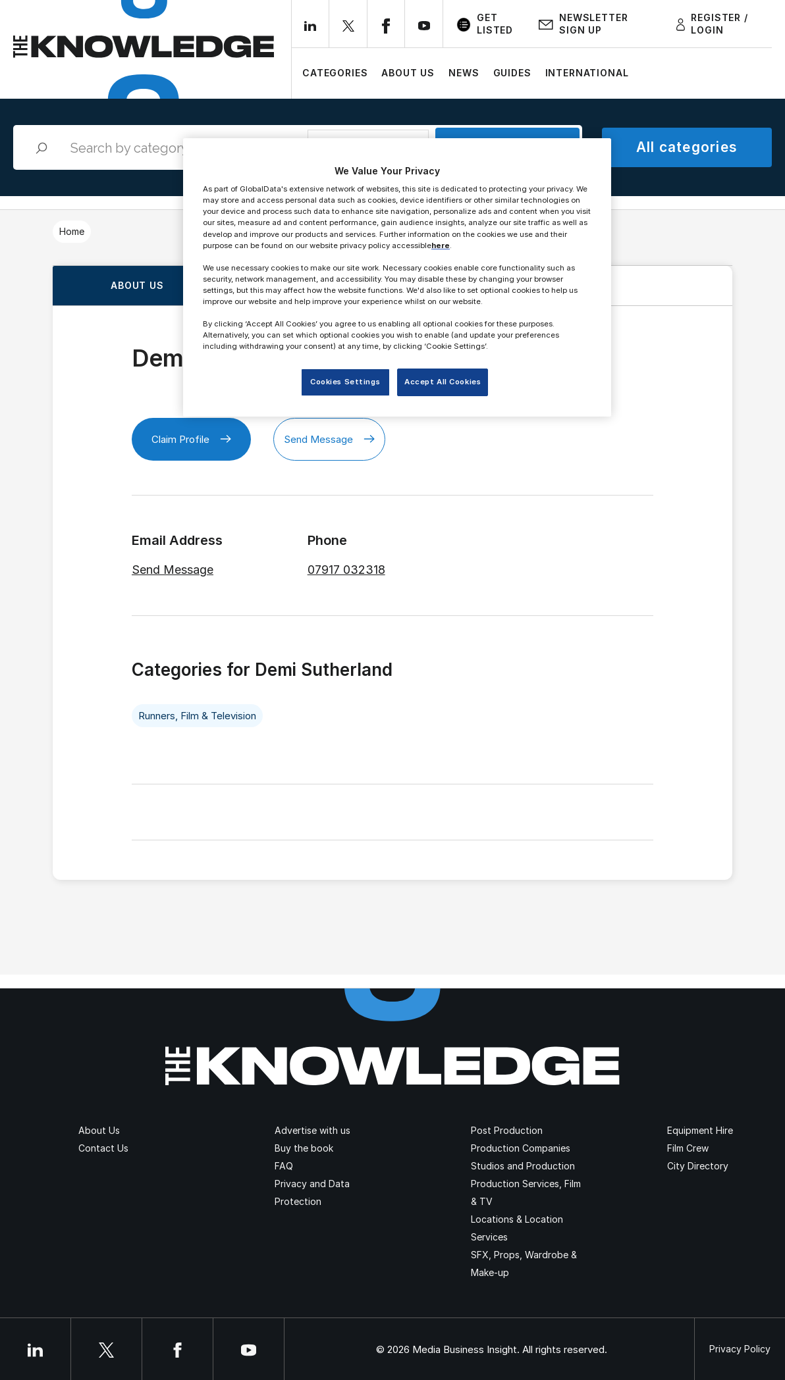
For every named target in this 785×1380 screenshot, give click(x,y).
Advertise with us (312, 1130)
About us (137, 285)
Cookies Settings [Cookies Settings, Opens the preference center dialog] (345, 381)
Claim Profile (191, 439)
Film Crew (688, 1148)
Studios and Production (523, 1165)
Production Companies (520, 1148)
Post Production (507, 1130)
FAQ (284, 1165)
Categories (334, 72)
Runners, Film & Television (197, 715)
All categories (687, 147)
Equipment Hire (700, 1130)
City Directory (697, 1165)
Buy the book (304, 1148)
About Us (408, 72)
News (463, 72)
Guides (512, 72)
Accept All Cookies (442, 381)
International (587, 72)
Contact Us (103, 1148)
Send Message (329, 439)
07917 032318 (346, 569)
